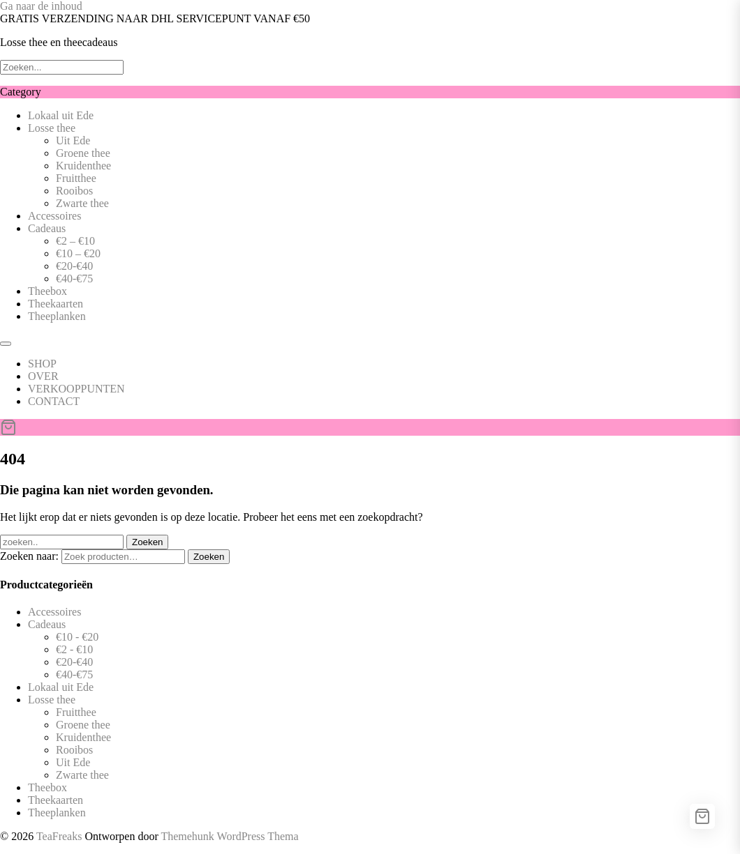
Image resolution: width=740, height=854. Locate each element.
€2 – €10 (75, 241)
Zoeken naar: (29, 556)
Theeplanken (57, 316)
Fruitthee (76, 178)
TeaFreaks (59, 836)
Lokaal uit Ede (61, 115)
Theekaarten (55, 304)
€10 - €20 (77, 637)
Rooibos (74, 191)
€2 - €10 (74, 649)
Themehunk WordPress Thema (229, 836)
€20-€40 (74, 266)
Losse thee (51, 128)
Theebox (47, 291)
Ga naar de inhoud (41, 6)
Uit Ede (73, 140)
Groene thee (83, 153)
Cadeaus (47, 228)
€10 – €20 (78, 253)
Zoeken (208, 556)
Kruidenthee (83, 165)
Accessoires (54, 216)
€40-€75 (74, 278)
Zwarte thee (82, 203)
